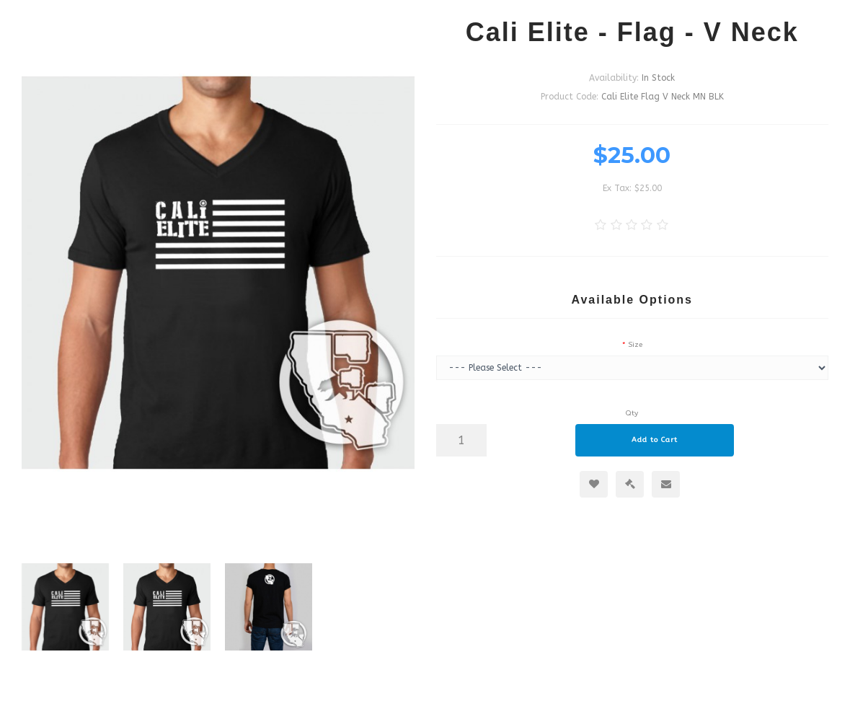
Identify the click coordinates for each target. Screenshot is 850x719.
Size (635, 344)
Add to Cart (655, 440)
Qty (632, 413)
